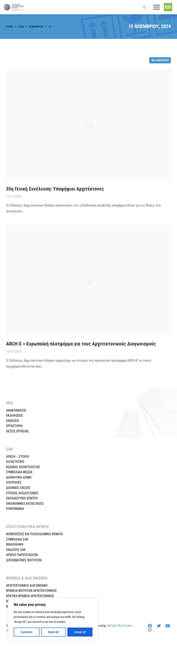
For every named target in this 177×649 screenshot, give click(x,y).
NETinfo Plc (114, 626)
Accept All (80, 632)
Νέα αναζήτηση (160, 60)
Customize (26, 632)
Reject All (53, 632)
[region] (53, 619)
